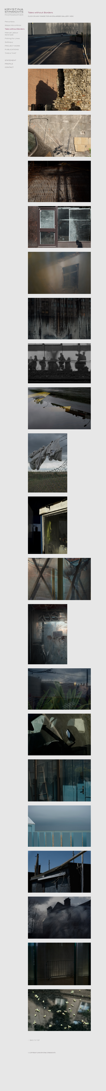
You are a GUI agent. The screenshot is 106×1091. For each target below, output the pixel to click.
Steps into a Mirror (13, 25)
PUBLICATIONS (12, 49)
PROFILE (9, 64)
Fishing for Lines (12, 38)
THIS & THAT (10, 53)
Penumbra (9, 22)
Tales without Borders (15, 29)
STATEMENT (10, 60)
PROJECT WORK (12, 46)
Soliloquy (9, 42)
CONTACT (9, 67)
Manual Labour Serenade (11, 34)
